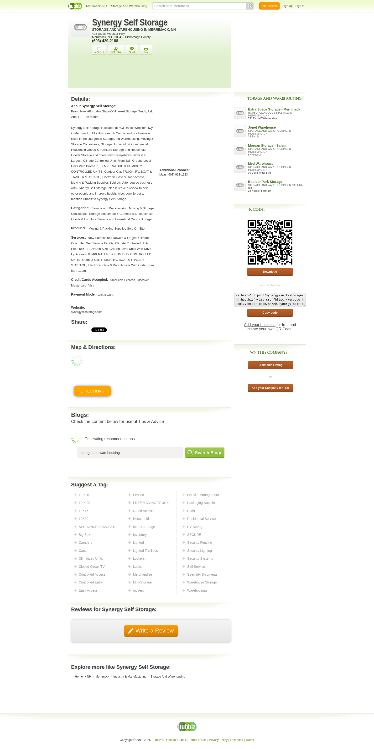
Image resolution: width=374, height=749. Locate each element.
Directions (92, 391)
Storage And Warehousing (129, 6)
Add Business (269, 6)
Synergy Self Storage (129, 22)
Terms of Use (198, 740)
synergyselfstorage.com (87, 312)
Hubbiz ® (157, 740)
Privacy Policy (218, 740)
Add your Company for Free (271, 388)
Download (270, 271)
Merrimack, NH (96, 6)
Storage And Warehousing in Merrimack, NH (134, 29)
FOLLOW (116, 50)
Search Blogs (204, 453)
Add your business (259, 325)
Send (132, 50)
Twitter (249, 740)
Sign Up (287, 6)
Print (146, 50)
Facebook (236, 740)
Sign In (300, 6)
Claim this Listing (270, 365)
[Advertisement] (160, 72)
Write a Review (154, 630)
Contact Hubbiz (176, 740)
